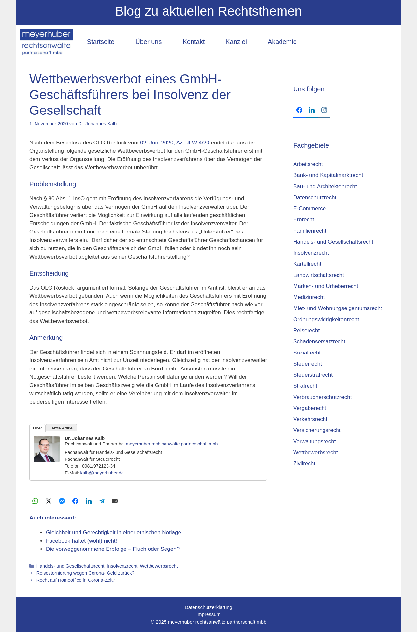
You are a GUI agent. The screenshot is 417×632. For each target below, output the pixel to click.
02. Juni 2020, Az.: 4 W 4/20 (174, 143)
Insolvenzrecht (122, 566)
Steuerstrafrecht (313, 375)
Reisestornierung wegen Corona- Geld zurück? (85, 573)
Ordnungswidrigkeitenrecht (326, 319)
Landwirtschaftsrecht (318, 275)
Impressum (208, 614)
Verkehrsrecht (310, 419)
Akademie (282, 41)
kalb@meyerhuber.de (101, 472)
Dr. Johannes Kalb (85, 438)
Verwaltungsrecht (314, 441)
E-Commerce (309, 208)
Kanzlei (236, 41)
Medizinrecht (308, 297)
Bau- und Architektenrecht (325, 186)
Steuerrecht (307, 364)
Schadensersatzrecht (319, 342)
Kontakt (193, 41)
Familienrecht (309, 231)
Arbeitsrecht (308, 164)
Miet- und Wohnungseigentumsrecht (337, 308)
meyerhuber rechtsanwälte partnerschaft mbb (172, 443)
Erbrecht (303, 220)
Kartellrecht (307, 264)
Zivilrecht (304, 463)
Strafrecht (305, 386)
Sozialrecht (307, 353)
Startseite (100, 41)
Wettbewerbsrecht (159, 566)
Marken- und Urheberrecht (325, 286)
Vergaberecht (309, 408)
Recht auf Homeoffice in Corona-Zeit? (75, 580)
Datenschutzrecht (314, 197)
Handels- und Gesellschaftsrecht (70, 566)
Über (37, 428)
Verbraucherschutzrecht (322, 397)
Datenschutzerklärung (208, 607)
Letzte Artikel (61, 428)
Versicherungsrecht (317, 430)
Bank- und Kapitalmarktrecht (328, 175)
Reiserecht (306, 330)
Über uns (148, 41)
